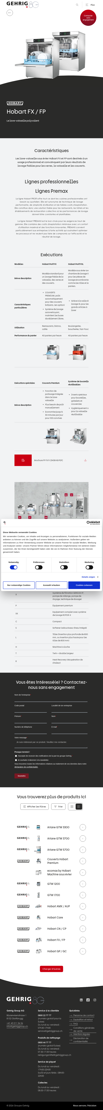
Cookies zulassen (84, 585)
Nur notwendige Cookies (18, 585)
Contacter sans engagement (88, 18)
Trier (58, 806)
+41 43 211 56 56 (15, 1023)
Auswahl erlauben (51, 585)
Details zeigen (88, 577)
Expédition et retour (81, 1019)
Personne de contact (81, 1015)
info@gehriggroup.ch (17, 1027)
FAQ (73, 1024)
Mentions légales (79, 1034)
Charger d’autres (51, 969)
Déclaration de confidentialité (78, 1040)
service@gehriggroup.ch (50, 1031)
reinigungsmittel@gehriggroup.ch (54, 1055)
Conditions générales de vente (81, 1029)
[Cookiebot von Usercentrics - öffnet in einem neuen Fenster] (88, 523)
